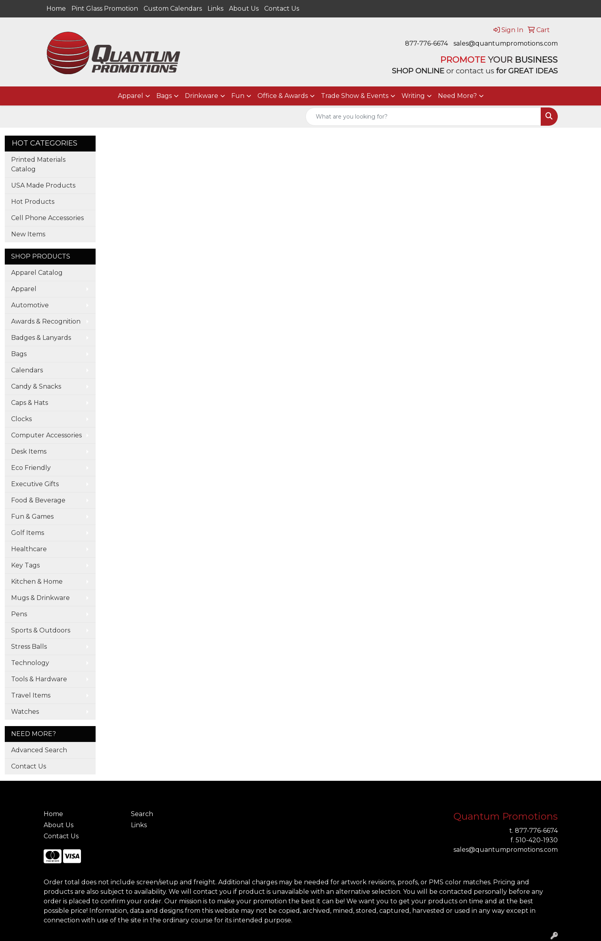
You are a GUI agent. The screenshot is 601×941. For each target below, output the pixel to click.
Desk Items (28, 451)
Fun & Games (32, 516)
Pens (19, 614)
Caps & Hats (29, 402)
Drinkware (201, 96)
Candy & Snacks (36, 386)
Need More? (457, 96)
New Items (28, 234)
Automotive (30, 305)
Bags (164, 96)
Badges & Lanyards (41, 337)
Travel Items (30, 695)
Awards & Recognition (46, 321)
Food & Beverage (38, 500)
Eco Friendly (31, 467)
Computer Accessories (46, 435)
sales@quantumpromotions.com (505, 43)
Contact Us (281, 8)
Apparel (130, 96)
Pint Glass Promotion (104, 8)
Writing (413, 96)
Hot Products (32, 201)
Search (142, 814)
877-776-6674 (426, 43)
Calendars (27, 370)
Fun (237, 96)
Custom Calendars (173, 8)
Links (215, 8)
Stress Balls (29, 646)
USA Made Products (43, 185)
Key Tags (25, 565)
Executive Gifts (35, 484)
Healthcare (29, 549)
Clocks (21, 419)
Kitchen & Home (37, 581)
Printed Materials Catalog (38, 164)
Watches (25, 711)
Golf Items (27, 533)
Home (56, 8)
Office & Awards (282, 96)
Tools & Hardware (39, 679)
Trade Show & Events (354, 96)
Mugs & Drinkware (40, 598)
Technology (30, 663)
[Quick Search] (423, 116)
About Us (244, 8)
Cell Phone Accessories (47, 218)
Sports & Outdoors (40, 630)
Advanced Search (39, 750)
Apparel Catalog (37, 272)
